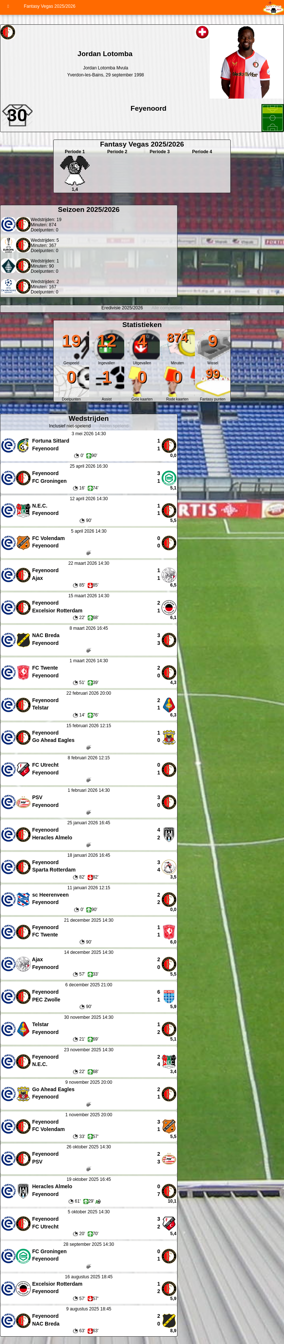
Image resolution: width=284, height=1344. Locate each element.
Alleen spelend (114, 426)
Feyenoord (148, 108)
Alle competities (167, 307)
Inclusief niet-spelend (70, 426)
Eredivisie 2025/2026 (122, 307)
